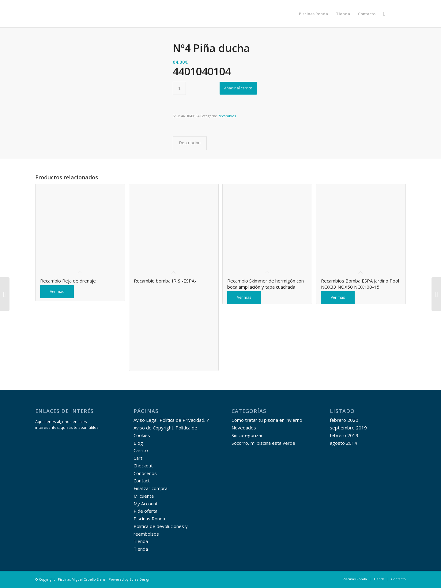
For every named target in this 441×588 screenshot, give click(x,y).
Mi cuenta (144, 496)
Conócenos (145, 473)
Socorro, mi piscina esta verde (263, 443)
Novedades (244, 428)
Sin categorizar (247, 435)
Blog (138, 443)
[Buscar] (384, 13)
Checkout (143, 466)
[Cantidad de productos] (179, 88)
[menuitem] (313, 13)
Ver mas (57, 291)
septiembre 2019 (348, 428)
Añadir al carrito (238, 88)
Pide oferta (145, 511)
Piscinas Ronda (149, 518)
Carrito (141, 450)
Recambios (227, 116)
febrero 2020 (344, 420)
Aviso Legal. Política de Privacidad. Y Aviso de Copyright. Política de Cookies (171, 427)
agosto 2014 (343, 443)
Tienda (141, 541)
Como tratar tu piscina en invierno (267, 420)
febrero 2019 (344, 435)
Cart (138, 458)
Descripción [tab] (190, 142)
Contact (142, 481)
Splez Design (140, 579)
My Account (146, 503)
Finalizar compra (151, 488)
